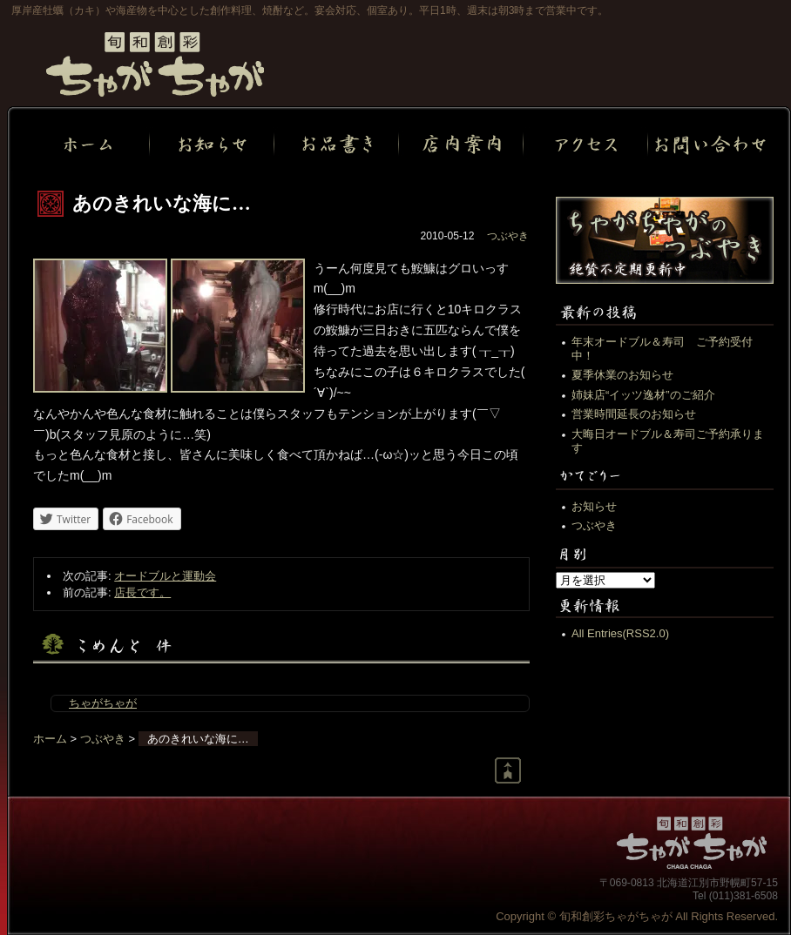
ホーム (50, 738)
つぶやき (508, 236)
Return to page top (508, 770)
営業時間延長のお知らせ (633, 413)
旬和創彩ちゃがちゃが (155, 64)
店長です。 (142, 592)
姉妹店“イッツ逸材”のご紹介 (643, 394)
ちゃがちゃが (103, 703)
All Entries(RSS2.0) (620, 633)
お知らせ (594, 506)
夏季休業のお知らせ (622, 374)
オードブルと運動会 (165, 575)
